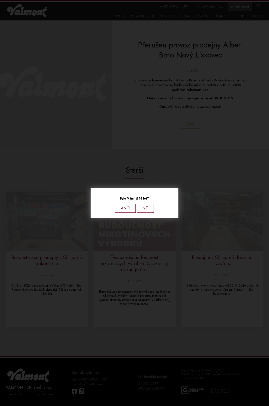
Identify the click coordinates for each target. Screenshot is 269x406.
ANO (125, 208)
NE (145, 208)
